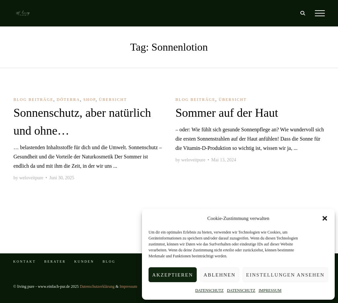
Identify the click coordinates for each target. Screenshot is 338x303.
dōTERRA (68, 99)
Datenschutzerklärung (97, 286)
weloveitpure (31, 177)
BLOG (109, 261)
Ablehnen (220, 275)
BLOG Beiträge (33, 99)
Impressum (128, 286)
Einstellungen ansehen (285, 275)
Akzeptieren (172, 275)
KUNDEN (84, 261)
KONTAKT (24, 261)
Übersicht (113, 99)
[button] (324, 218)
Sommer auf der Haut (227, 112)
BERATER (55, 261)
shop (89, 99)
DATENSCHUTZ (209, 290)
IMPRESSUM (269, 290)
